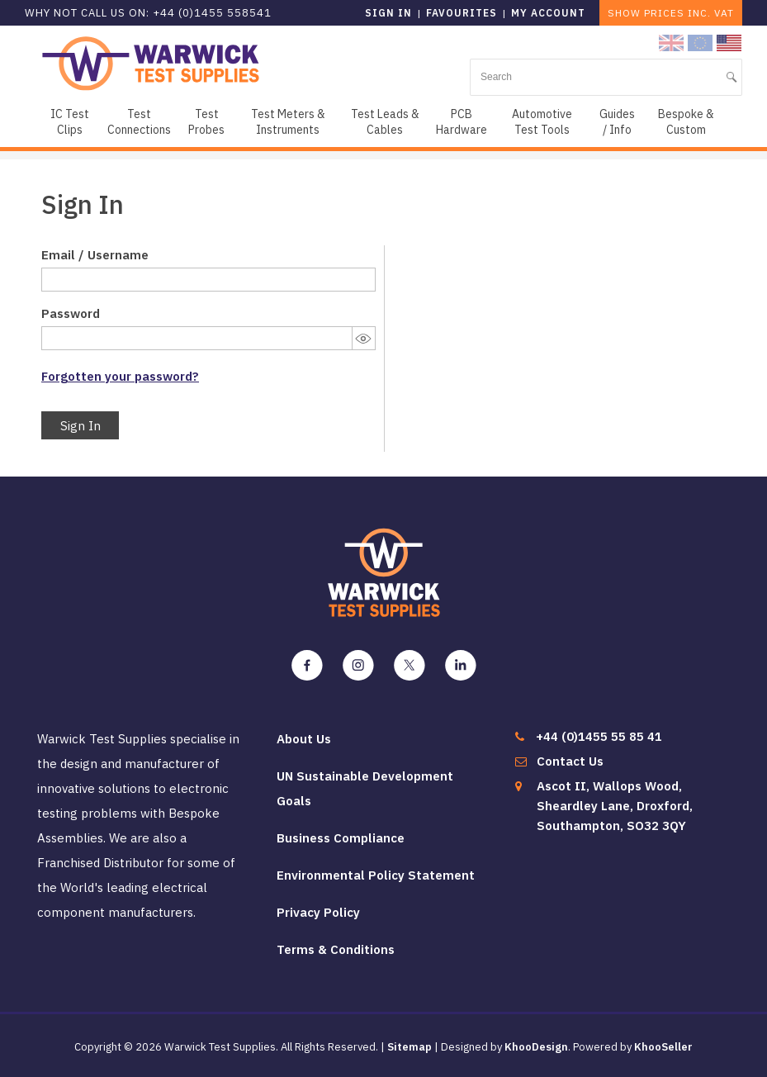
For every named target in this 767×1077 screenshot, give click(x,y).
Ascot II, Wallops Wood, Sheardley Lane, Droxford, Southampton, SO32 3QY (615, 805)
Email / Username (95, 255)
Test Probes (206, 122)
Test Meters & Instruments (288, 122)
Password (70, 313)
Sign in (388, 13)
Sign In (80, 426)
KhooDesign (536, 1047)
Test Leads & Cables (385, 122)
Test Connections (139, 122)
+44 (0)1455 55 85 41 (599, 736)
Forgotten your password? (120, 376)
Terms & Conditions (336, 949)
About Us (304, 739)
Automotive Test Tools (542, 122)
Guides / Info (617, 122)
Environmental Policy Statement (376, 875)
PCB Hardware (461, 122)
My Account (548, 13)
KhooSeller (663, 1047)
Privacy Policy (318, 912)
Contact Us (570, 761)
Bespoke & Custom (686, 122)
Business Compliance (341, 838)
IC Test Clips (69, 122)
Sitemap (409, 1047)
